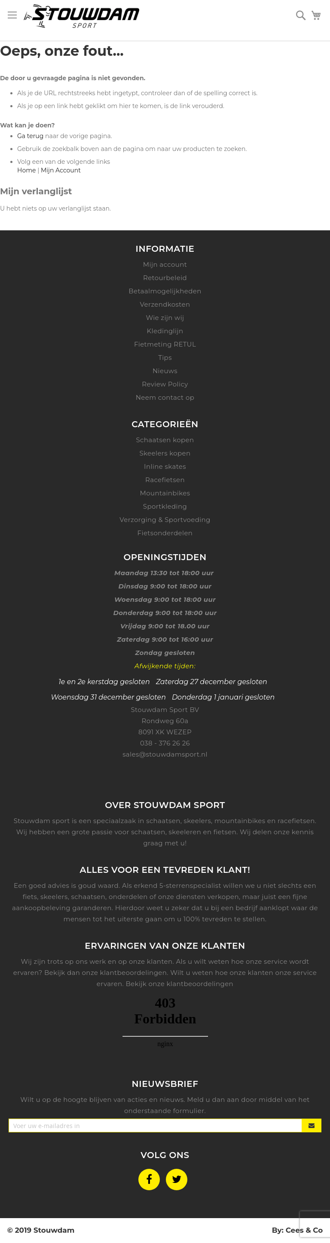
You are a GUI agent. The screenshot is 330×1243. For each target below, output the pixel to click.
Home (26, 170)
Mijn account (165, 264)
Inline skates (165, 466)
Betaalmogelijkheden (165, 291)
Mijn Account (61, 170)
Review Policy (165, 384)
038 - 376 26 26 (165, 743)
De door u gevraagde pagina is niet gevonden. (72, 78)
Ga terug (30, 136)
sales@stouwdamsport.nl (165, 754)
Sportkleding (165, 506)
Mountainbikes (165, 493)
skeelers (54, 897)
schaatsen (88, 897)
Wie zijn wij (165, 318)
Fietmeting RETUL (165, 344)
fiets (30, 897)
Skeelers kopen (164, 453)
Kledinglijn (165, 331)
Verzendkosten (165, 304)
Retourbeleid (165, 278)
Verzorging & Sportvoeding (165, 520)
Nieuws (165, 371)
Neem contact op (165, 397)
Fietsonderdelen (165, 533)
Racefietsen (165, 480)
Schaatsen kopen (165, 440)
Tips (165, 357)
